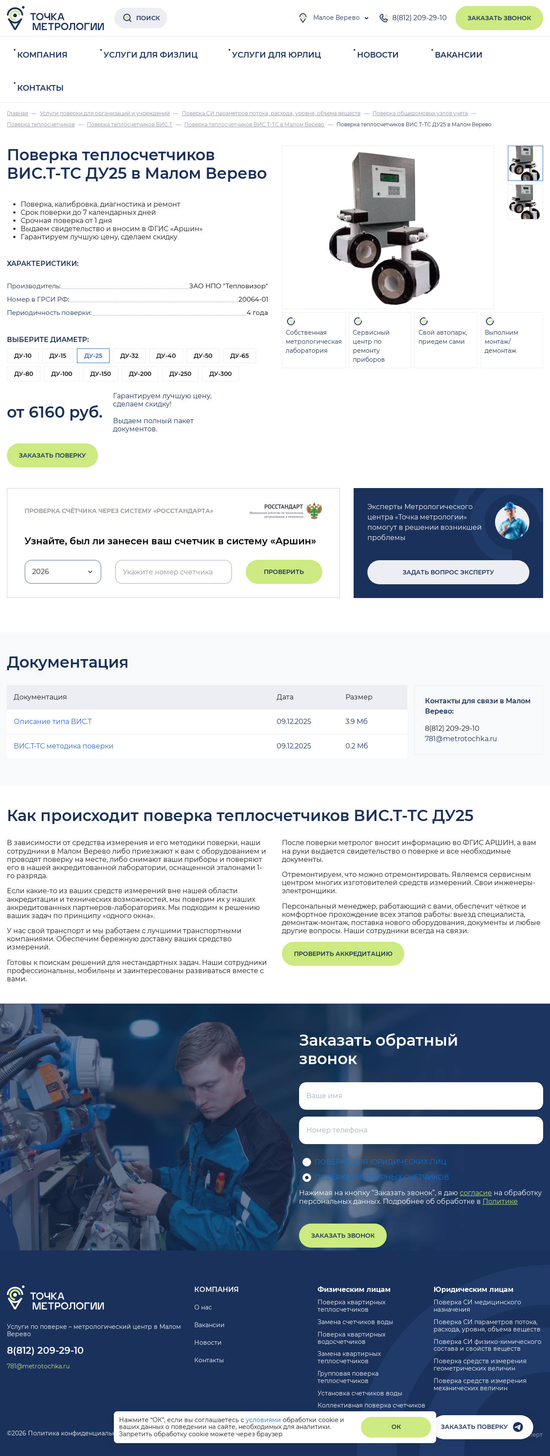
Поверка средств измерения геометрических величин (480, 1364)
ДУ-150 (100, 374)
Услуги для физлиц (151, 55)
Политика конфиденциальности (79, 1433)
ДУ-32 (129, 356)
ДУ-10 (22, 356)
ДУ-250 (180, 374)
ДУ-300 (220, 374)
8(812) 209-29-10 (413, 18)
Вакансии (459, 55)
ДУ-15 (57, 356)
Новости (378, 55)
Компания (42, 55)
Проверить (284, 572)
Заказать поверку (52, 455)
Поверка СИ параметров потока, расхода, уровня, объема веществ (487, 1325)
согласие (476, 1193)
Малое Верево (329, 18)
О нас (203, 1307)
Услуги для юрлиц (276, 55)
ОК (396, 1427)
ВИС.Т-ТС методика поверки (63, 746)
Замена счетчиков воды (355, 1322)
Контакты (40, 88)
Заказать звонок (499, 18)
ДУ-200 (140, 374)
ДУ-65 (239, 356)
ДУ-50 (203, 356)
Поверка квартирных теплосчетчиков (351, 1305)
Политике (500, 1201)
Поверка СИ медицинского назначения (477, 1305)
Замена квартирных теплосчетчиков (349, 1357)
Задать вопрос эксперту (448, 572)
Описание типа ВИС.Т (53, 721)
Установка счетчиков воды (360, 1393)
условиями (264, 1420)
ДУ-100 (61, 374)
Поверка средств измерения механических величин (480, 1384)
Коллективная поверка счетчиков (371, 1405)
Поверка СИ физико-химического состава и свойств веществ (487, 1345)
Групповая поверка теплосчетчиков (348, 1377)
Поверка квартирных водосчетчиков (351, 1338)
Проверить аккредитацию (343, 954)
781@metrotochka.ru (461, 739)
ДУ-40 (166, 356)
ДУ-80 (23, 374)
